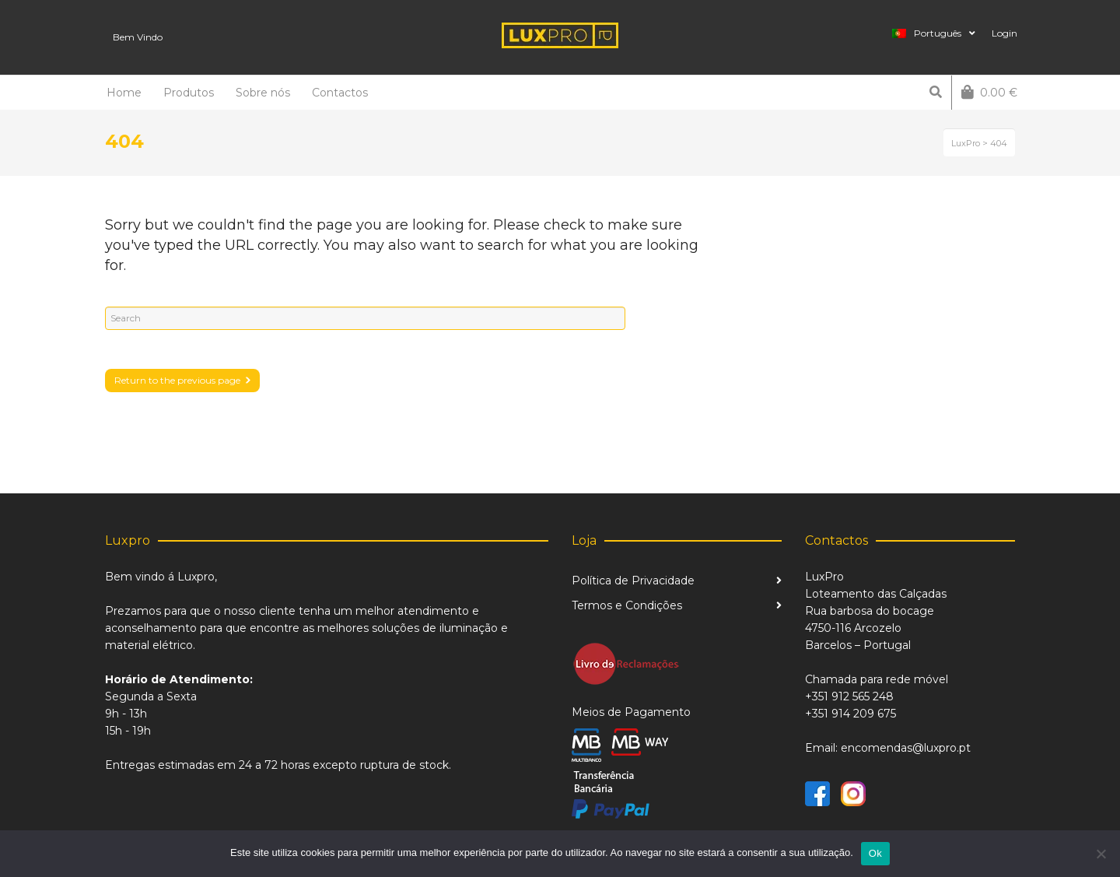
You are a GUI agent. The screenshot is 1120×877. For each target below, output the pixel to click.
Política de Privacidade (633, 581)
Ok (875, 853)
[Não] (1100, 853)
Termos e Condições (627, 605)
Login (1004, 33)
